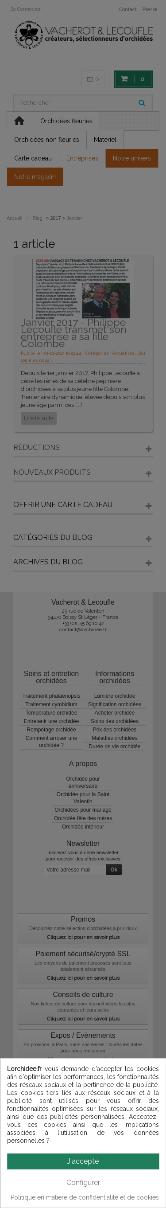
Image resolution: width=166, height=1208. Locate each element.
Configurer (83, 1182)
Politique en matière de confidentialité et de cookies (85, 1197)
